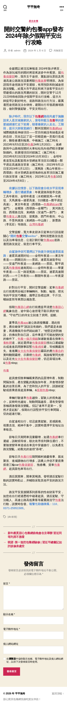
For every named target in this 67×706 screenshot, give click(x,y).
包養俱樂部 (39, 342)
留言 (6, 583)
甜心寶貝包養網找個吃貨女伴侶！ (22, 699)
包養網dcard (51, 204)
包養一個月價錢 (28, 338)
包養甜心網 (22, 307)
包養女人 (12, 216)
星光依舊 (33, 21)
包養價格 (15, 267)
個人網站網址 (10, 644)
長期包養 (42, 390)
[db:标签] (12, 516)
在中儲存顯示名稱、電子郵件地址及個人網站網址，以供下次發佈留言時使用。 (34, 660)
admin (17, 50)
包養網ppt (55, 128)
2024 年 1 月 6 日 (37, 50)
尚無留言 (58, 50)
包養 (52, 120)
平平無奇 (33, 6)
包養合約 (58, 351)
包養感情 (38, 346)
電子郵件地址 (11, 629)
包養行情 (26, 456)
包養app (49, 240)
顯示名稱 (9, 614)
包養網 (39, 116)
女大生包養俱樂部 (29, 351)
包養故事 (40, 80)
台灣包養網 (36, 224)
